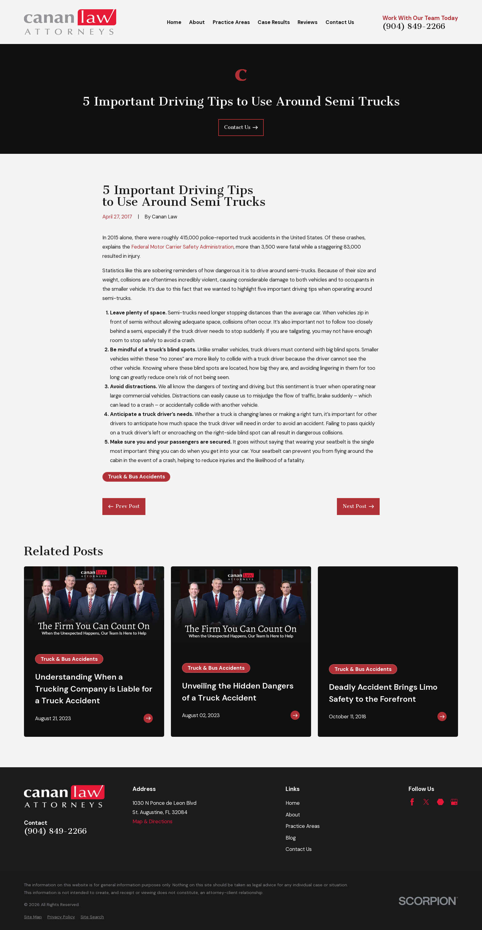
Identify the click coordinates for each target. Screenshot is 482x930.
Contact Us (299, 849)
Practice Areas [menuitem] (231, 22)
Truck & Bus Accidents (136, 476)
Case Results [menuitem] (274, 22)
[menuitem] (33, 917)
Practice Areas (303, 826)
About (293, 814)
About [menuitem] (197, 22)
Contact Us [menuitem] (340, 22)
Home (293, 803)
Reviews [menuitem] (308, 22)
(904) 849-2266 (413, 26)
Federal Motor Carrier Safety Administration (182, 246)
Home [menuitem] (174, 22)
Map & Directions (152, 821)
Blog (291, 837)
